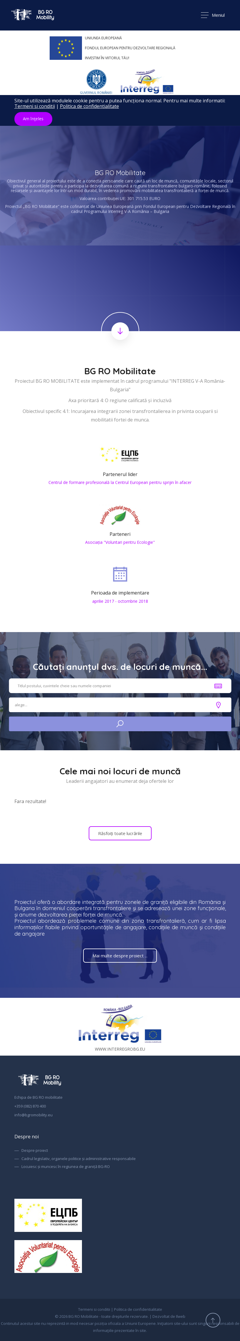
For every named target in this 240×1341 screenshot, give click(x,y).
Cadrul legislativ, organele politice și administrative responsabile (78, 1159)
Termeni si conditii (34, 106)
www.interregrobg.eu (120, 1027)
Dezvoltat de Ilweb (168, 1316)
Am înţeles (33, 118)
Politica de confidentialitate (89, 106)
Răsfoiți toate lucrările (120, 833)
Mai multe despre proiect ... (120, 956)
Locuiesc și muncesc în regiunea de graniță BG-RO (65, 1166)
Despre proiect (34, 1150)
